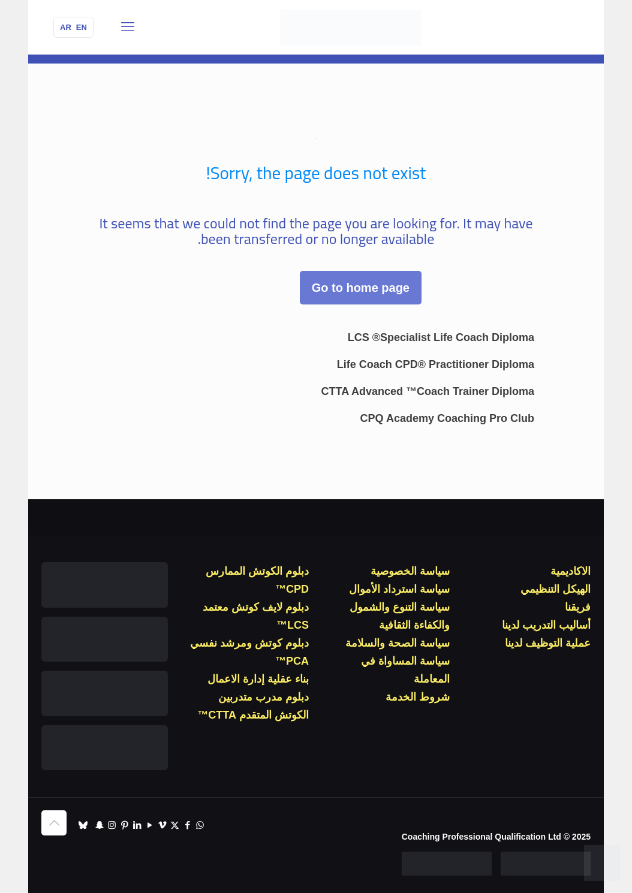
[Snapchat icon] (99, 825)
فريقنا (578, 607)
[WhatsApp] (602, 863)
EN (81, 27)
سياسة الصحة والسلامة (397, 643)
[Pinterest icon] (124, 825)
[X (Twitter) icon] (174, 825)
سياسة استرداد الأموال (399, 589)
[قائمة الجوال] (128, 27)
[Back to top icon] (54, 822)
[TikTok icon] (83, 825)
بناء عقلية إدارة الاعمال (258, 679)
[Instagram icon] (111, 825)
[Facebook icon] (187, 825)
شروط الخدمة (418, 697)
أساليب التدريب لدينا (546, 625)
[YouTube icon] (149, 825)
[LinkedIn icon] (137, 825)
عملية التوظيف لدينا (548, 643)
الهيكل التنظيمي (555, 589)
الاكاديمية (570, 571)
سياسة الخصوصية (410, 571)
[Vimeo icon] (162, 825)
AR (65, 27)
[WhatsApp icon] (199, 825)
